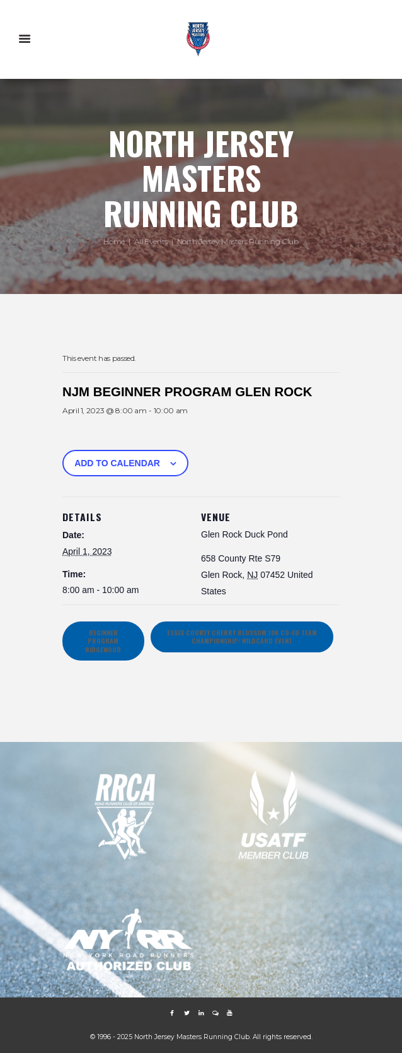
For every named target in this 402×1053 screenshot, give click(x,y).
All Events (151, 241)
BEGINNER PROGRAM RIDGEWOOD (103, 640)
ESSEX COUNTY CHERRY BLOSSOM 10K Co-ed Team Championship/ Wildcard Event (242, 636)
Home (114, 241)
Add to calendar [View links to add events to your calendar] (117, 463)
